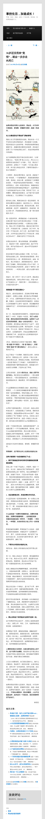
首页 (8, 28)
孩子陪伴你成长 (18, 33)
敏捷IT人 (32, 28)
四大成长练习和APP (19, 28)
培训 (8, 33)
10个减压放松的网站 (17, 749)
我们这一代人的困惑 (17, 772)
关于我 (29, 33)
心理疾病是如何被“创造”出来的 (21, 741)
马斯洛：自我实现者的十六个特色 (22, 731)
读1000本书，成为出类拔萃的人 (21, 764)
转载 (24, 782)
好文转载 (24, 64)
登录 (24, 799)
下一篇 (36, 45)
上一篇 (9, 45)
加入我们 (9, 38)
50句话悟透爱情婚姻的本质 (19, 723)
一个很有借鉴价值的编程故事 (20, 756)
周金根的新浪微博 (14, 814)
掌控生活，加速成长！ (20, 13)
